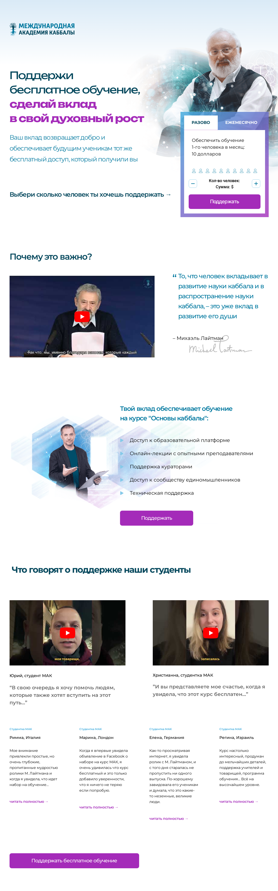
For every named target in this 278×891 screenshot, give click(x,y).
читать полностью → (29, 801)
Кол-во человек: (224, 180)
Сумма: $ (224, 186)
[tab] (201, 122)
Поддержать (224, 201)
